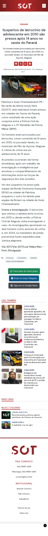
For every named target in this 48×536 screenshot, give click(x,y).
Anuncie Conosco (24, 488)
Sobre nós (24, 513)
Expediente (24, 499)
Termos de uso (24, 508)
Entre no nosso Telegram (24, 278)
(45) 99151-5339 (24, 466)
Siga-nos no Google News (24, 285)
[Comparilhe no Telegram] (30, 64)
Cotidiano (21, 258)
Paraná (24, 24)
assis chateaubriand (15, 261)
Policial (9, 258)
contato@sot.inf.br (24, 477)
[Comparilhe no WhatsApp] (25, 64)
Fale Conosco (24, 494)
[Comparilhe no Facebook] (16, 64)
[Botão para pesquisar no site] (44, 6)
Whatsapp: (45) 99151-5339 (24, 472)
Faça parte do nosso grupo (24, 271)
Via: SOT (7, 246)
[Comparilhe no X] (21, 64)
